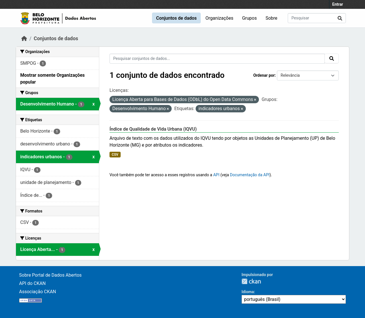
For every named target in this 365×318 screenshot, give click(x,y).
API (216, 175)
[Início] (24, 38)
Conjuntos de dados (176, 18)
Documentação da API (249, 175)
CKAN (251, 281)
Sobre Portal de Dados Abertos (50, 275)
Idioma (248, 291)
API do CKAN (32, 283)
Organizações (220, 18)
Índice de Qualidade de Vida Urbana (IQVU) (153, 129)
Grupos (249, 18)
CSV (115, 155)
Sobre (271, 18)
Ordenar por (264, 75)
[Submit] (340, 18)
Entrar (337, 4)
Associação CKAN (37, 291)
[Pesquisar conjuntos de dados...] (317, 18)
